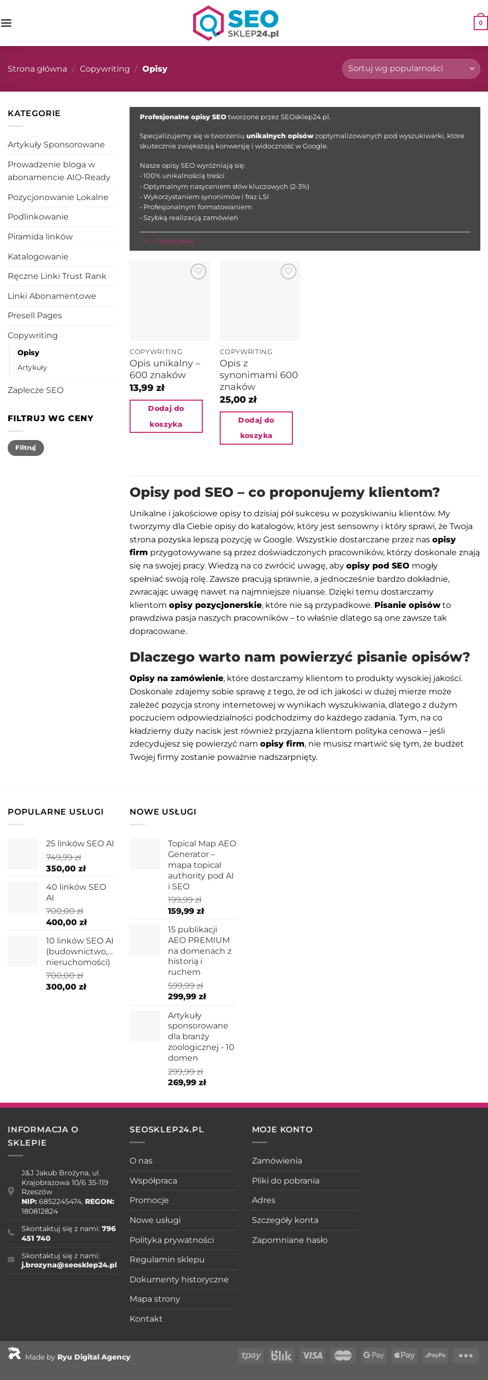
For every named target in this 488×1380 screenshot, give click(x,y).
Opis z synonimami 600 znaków (259, 375)
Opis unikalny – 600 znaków (165, 369)
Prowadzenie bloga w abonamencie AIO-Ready (59, 171)
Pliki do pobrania (286, 1181)
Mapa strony (155, 1299)
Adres (263, 1200)
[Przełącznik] (147, 242)
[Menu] (6, 22)
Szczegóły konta (285, 1220)
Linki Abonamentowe (52, 296)
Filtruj (25, 447)
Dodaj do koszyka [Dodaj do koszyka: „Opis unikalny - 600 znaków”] (166, 416)
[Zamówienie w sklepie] (411, 69)
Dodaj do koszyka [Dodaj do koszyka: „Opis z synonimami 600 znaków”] (256, 428)
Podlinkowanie (38, 217)
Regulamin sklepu (167, 1259)
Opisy (28, 352)
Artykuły (32, 367)
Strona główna (37, 69)
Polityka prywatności (172, 1240)
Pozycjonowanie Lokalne (58, 197)
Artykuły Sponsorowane (56, 144)
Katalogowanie (38, 256)
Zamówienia (277, 1161)
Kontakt (146, 1319)
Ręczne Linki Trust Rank (57, 276)
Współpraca (153, 1181)
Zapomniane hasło (290, 1240)
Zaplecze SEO (35, 390)
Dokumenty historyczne (179, 1279)
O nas (141, 1161)
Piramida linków (40, 237)
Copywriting (105, 69)
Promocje (149, 1200)
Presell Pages (35, 315)
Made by (69, 1357)
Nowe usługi (155, 1220)
